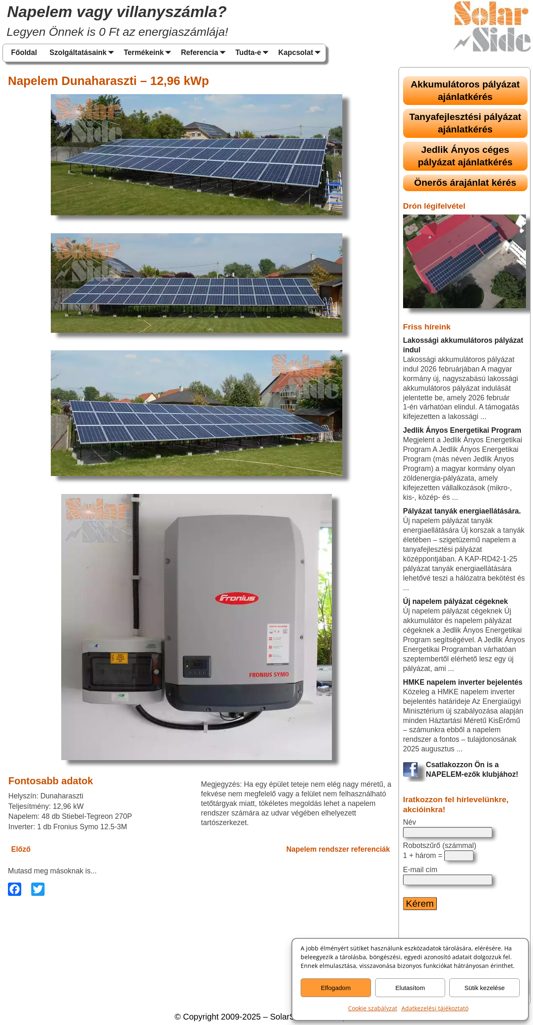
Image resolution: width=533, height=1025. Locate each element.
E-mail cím (420, 869)
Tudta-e (253, 53)
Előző (21, 849)
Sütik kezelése (484, 987)
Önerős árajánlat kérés (465, 182)
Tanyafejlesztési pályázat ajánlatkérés (465, 123)
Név (409, 822)
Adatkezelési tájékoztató (434, 1008)
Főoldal (24, 52)
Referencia (205, 53)
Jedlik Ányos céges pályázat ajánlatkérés (465, 155)
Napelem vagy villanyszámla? (117, 11)
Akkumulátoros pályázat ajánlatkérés (465, 90)
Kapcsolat (301, 53)
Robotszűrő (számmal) (439, 845)
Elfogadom (336, 987)
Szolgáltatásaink (83, 53)
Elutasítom (410, 987)
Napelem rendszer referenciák (338, 849)
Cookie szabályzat (372, 1008)
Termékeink (149, 53)
